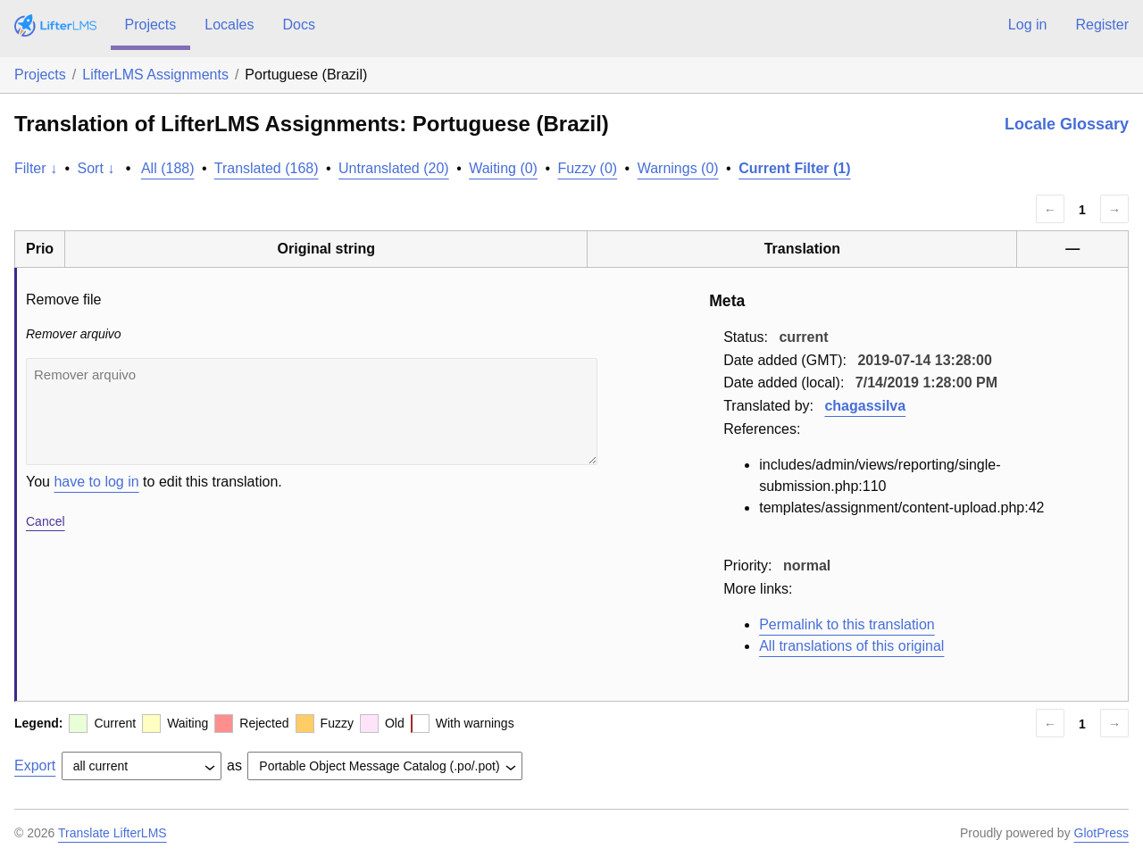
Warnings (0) (678, 168)
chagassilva (864, 405)
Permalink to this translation (847, 624)
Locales (229, 24)
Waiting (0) (503, 168)
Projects (151, 24)
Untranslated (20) (393, 168)
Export (34, 765)
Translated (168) (266, 168)
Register (1102, 24)
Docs (298, 24)
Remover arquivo (311, 411)
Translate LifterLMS (112, 833)
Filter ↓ (35, 168)
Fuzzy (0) (587, 168)
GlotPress (1101, 833)
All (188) (168, 168)
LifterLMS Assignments (155, 74)
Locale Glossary (1067, 124)
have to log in (96, 481)
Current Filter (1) (794, 168)
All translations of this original (851, 645)
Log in (1027, 24)
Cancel (45, 521)
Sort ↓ (96, 168)
